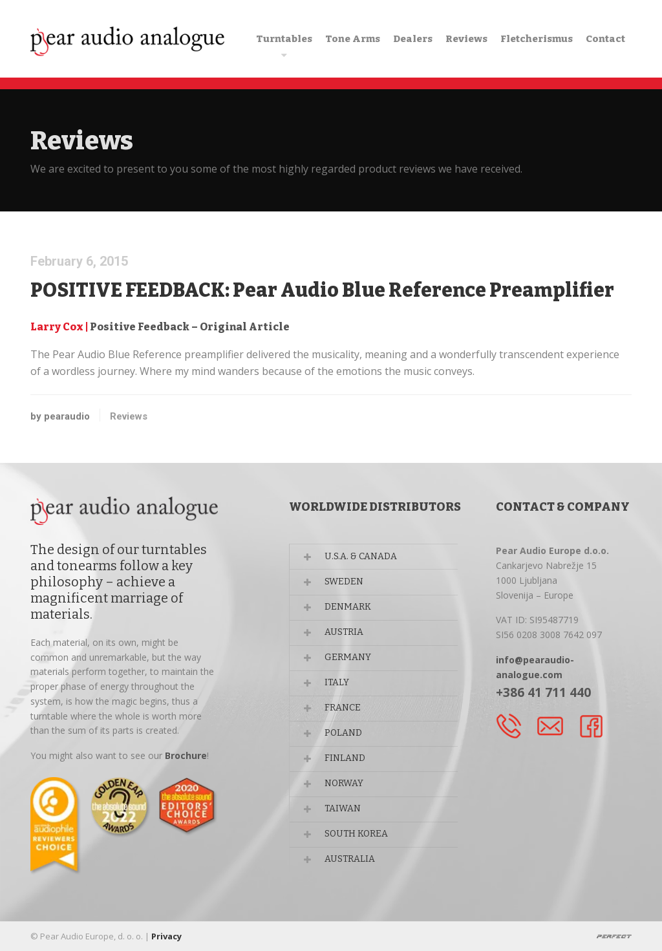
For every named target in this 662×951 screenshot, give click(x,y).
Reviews (466, 39)
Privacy (166, 936)
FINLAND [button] (345, 759)
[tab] (383, 556)
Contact (605, 39)
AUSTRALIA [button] (350, 862)
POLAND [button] (344, 734)
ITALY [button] (337, 683)
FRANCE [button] (343, 709)
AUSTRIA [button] (345, 632)
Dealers (412, 39)
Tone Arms (352, 39)
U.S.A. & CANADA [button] (361, 556)
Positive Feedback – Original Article (190, 327)
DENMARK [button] (348, 607)
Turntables (284, 39)
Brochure (186, 755)
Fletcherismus (536, 39)
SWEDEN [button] (344, 582)
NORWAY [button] (345, 785)
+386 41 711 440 (543, 692)
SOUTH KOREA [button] (357, 836)
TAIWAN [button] (343, 811)
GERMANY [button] (348, 658)
